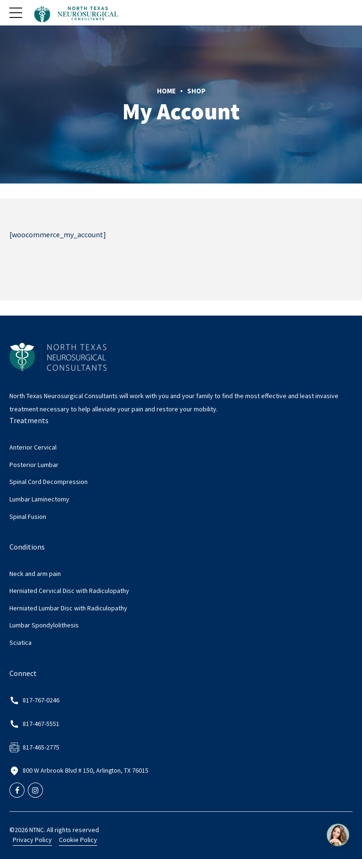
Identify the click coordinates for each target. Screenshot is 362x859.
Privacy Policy (32, 839)
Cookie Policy (78, 839)
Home (166, 90)
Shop (196, 90)
